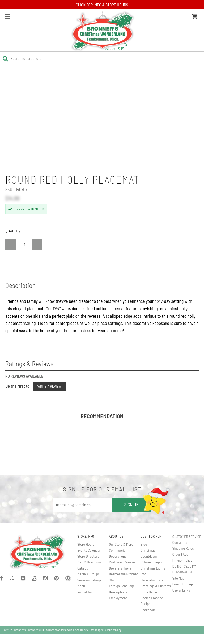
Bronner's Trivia (120, 568)
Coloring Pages (151, 562)
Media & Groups (88, 574)
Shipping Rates (183, 548)
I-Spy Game (149, 592)
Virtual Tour (85, 592)
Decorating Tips (152, 580)
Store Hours (85, 544)
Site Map (178, 578)
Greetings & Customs (156, 586)
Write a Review (49, 386)
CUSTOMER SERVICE (186, 536)
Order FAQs (180, 554)
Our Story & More (121, 544)
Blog (144, 544)
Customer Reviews (122, 562)
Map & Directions (89, 562)
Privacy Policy (182, 560)
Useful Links (181, 590)
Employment (118, 598)
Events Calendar (88, 550)
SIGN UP (131, 504)
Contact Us (180, 542)
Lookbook (148, 609)
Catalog (82, 568)
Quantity (12, 230)
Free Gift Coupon (184, 584)
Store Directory (88, 556)
